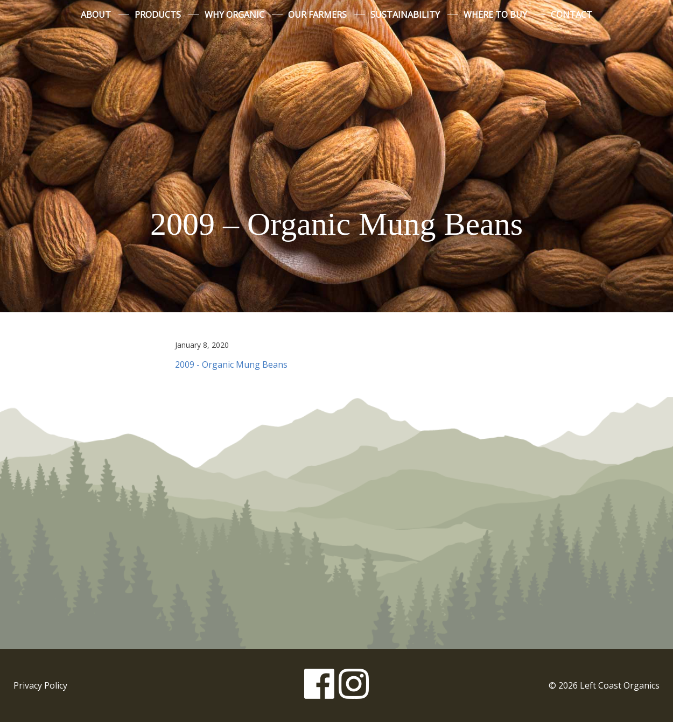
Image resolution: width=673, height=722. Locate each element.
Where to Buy (495, 14)
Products (158, 14)
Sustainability (405, 14)
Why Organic (234, 14)
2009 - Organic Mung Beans (231, 364)
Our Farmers (317, 14)
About (96, 14)
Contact (571, 14)
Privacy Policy (40, 685)
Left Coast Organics (336, 114)
